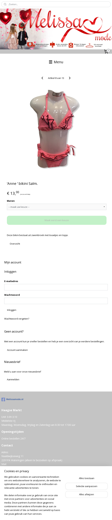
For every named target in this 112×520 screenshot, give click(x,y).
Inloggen (11, 310)
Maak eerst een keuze (57, 220)
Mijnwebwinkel (62, 513)
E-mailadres (11, 281)
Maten (11, 200)
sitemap (75, 507)
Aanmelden (13, 379)
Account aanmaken (17, 350)
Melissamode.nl (12, 399)
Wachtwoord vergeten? (16, 318)
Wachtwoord (12, 294)
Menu (56, 62)
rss (82, 507)
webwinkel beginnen (96, 507)
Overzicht (15, 243)
